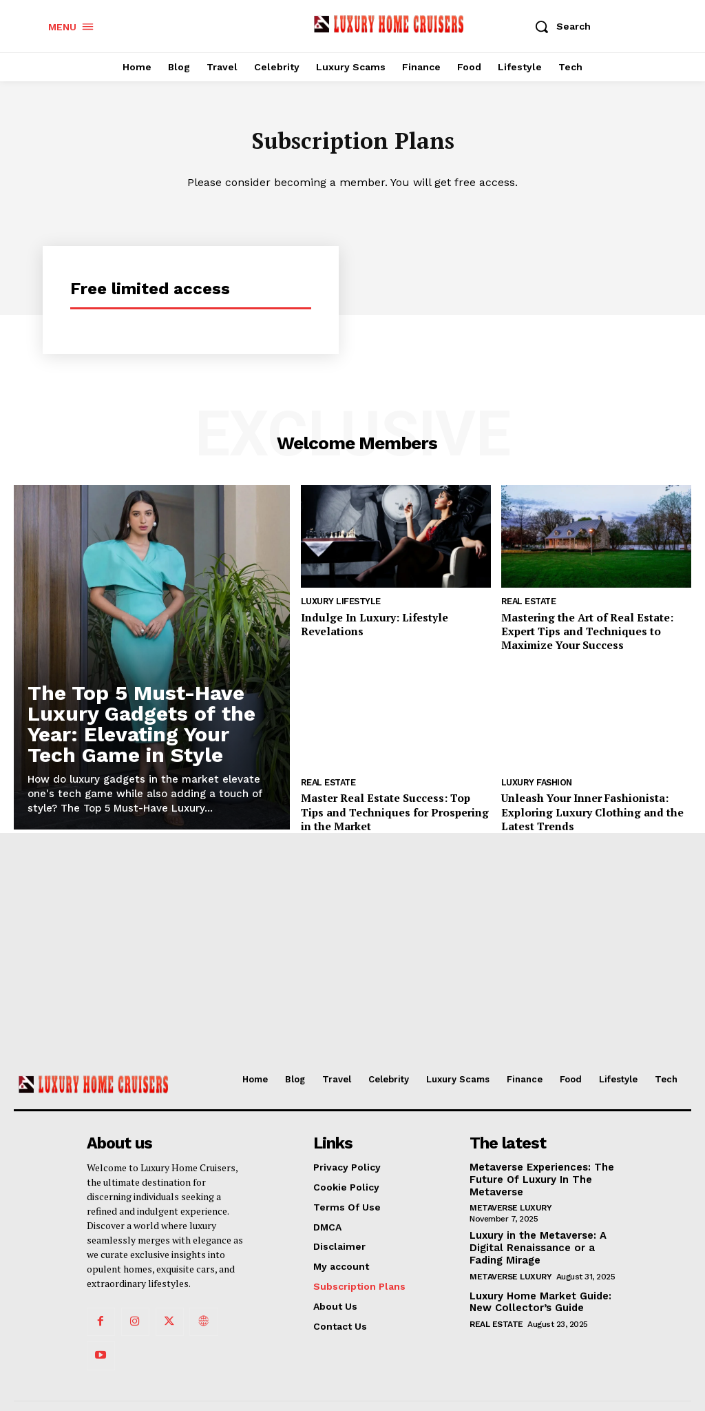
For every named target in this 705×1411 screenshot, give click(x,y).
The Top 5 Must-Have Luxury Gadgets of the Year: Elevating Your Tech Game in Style (141, 726)
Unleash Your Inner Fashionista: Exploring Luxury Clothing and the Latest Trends (582, 807)
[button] (559, 26)
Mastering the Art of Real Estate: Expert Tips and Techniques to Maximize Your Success (579, 631)
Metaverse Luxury (510, 1204)
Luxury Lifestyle (339, 604)
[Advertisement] (352, 956)
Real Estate (528, 604)
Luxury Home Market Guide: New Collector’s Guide (538, 1296)
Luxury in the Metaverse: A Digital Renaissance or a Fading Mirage (535, 1243)
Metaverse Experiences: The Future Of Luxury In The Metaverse (539, 1177)
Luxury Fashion (535, 780)
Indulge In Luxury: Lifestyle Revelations (394, 618)
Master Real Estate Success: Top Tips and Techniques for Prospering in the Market (389, 807)
